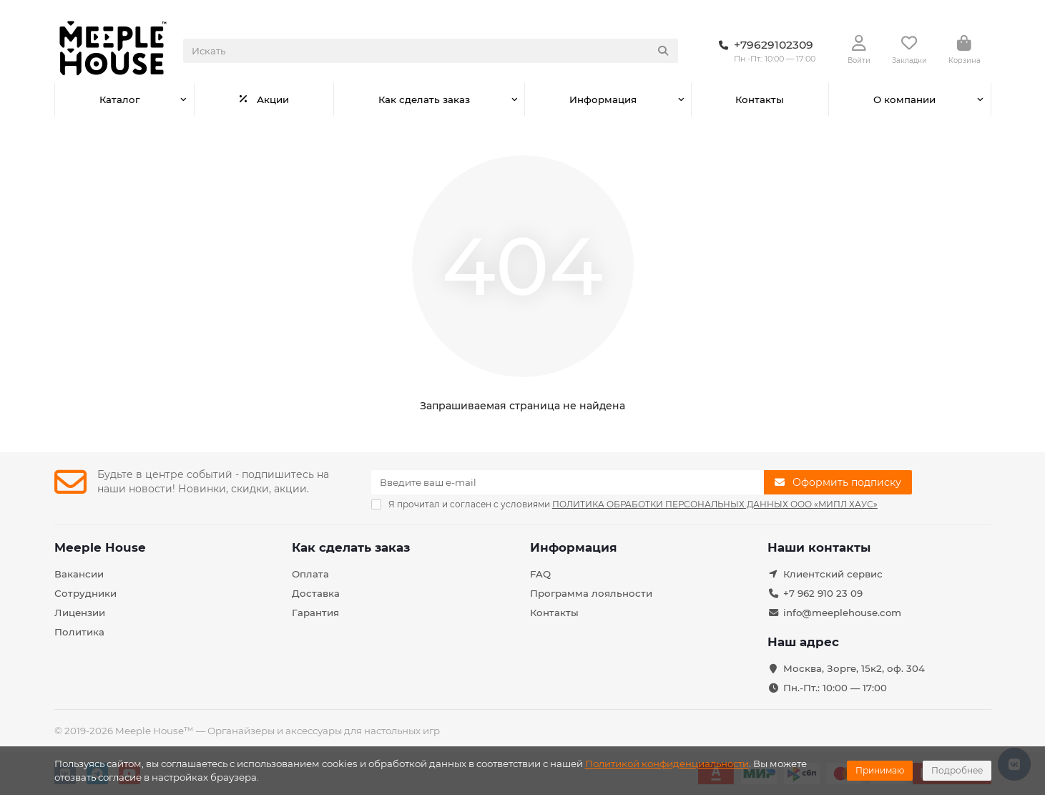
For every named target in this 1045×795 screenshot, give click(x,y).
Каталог (119, 99)
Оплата (310, 574)
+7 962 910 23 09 (823, 593)
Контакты (759, 99)
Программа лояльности (591, 593)
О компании (904, 99)
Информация (603, 99)
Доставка (316, 593)
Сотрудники (85, 593)
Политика (79, 632)
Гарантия (315, 612)
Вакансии (79, 574)
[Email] (567, 482)
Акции (264, 99)
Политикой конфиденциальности (667, 763)
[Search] (430, 51)
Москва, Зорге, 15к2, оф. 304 (854, 668)
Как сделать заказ (424, 99)
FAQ (540, 574)
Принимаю (879, 770)
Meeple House (100, 547)
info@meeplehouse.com (842, 612)
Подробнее (957, 770)
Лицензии (79, 612)
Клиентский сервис (833, 574)
